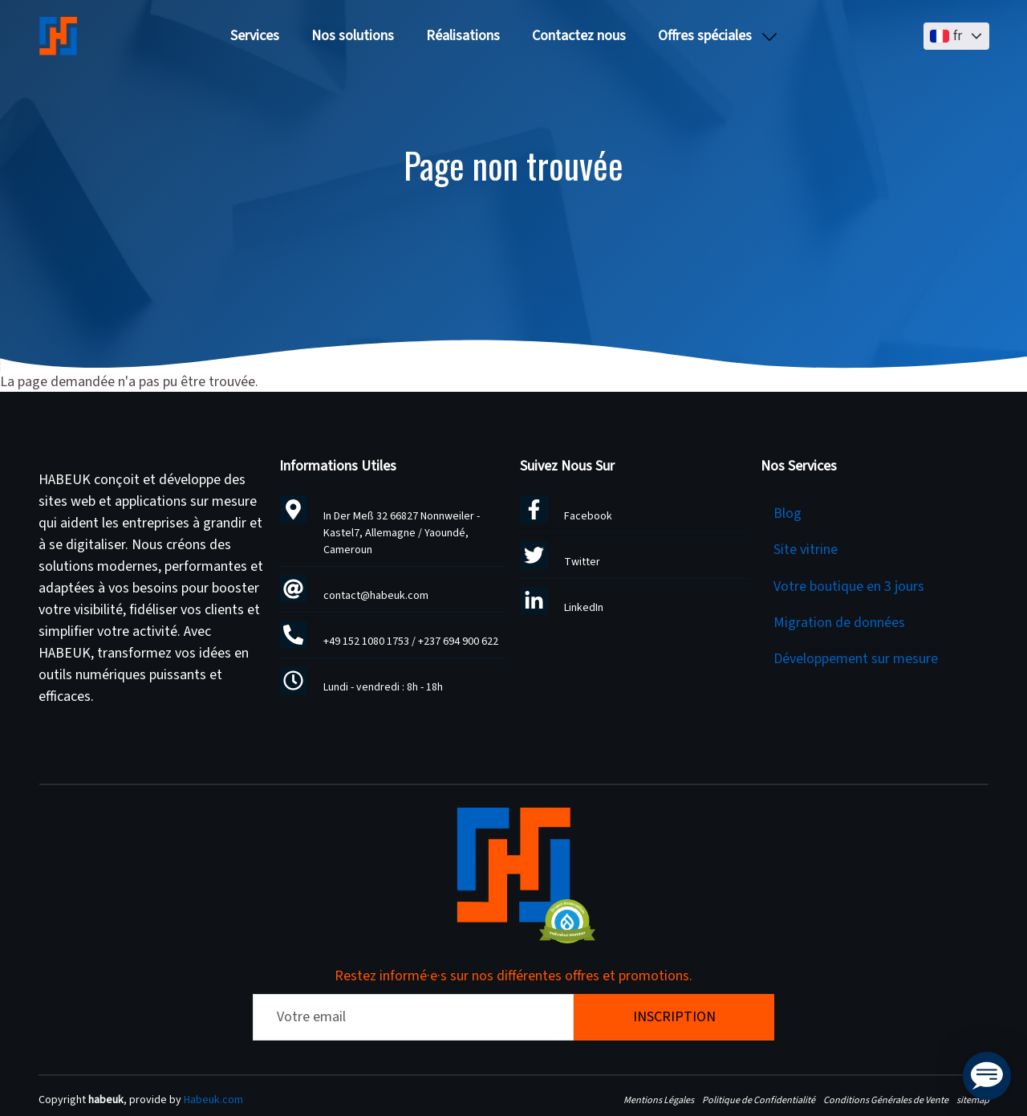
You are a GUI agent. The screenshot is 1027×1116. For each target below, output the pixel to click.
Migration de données (839, 623)
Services (254, 36)
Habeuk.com (213, 1100)
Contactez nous (579, 36)
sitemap (972, 1100)
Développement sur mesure (855, 659)
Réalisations (463, 36)
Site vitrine (805, 550)
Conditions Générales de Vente (885, 1100)
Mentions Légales (658, 1100)
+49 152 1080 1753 (366, 641)
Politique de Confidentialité (758, 1100)
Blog (787, 513)
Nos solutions (352, 36)
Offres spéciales (705, 36)
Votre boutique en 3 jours (848, 586)
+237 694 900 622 (458, 641)
